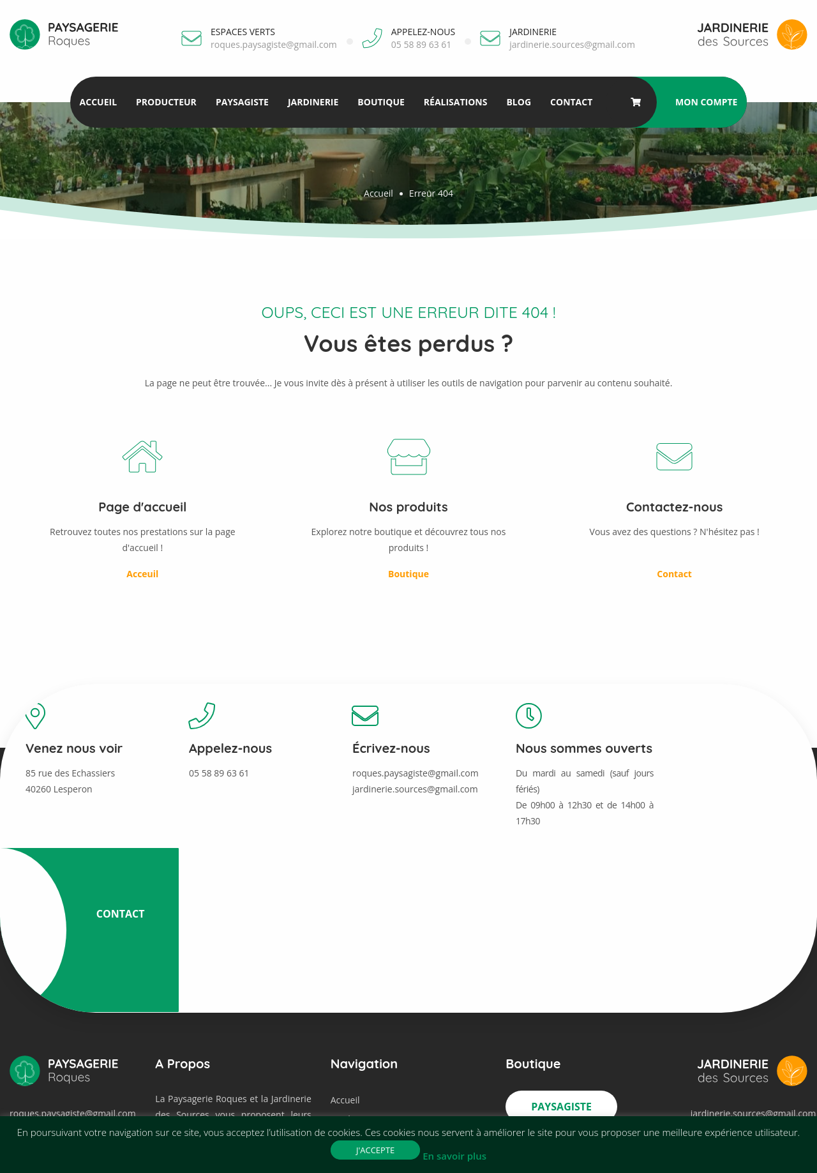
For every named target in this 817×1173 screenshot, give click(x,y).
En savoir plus (454, 1155)
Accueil (97, 102)
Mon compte (707, 102)
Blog (518, 102)
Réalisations (455, 102)
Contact (571, 102)
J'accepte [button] (375, 1150)
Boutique (380, 102)
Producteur (165, 102)
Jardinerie (312, 102)
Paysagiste (241, 102)
